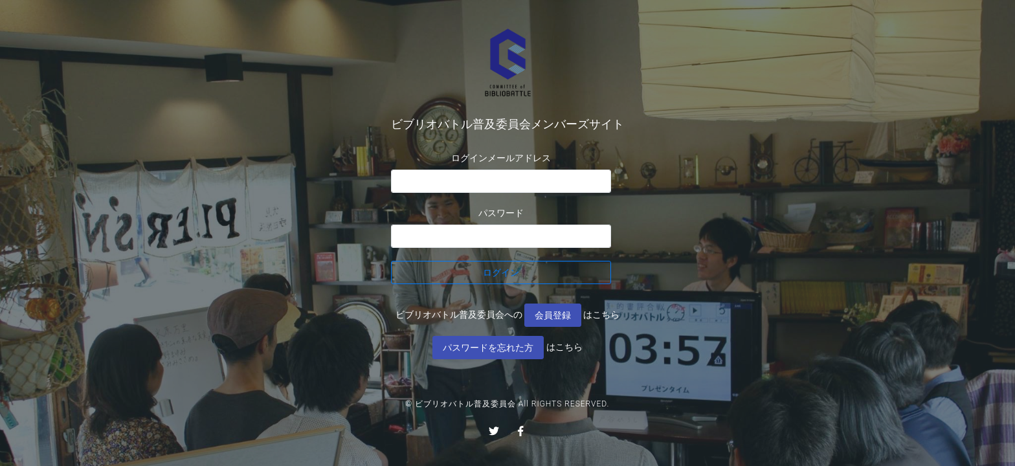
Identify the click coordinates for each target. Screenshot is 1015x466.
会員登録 (553, 315)
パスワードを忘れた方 (488, 347)
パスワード (501, 213)
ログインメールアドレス (501, 158)
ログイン (501, 272)
